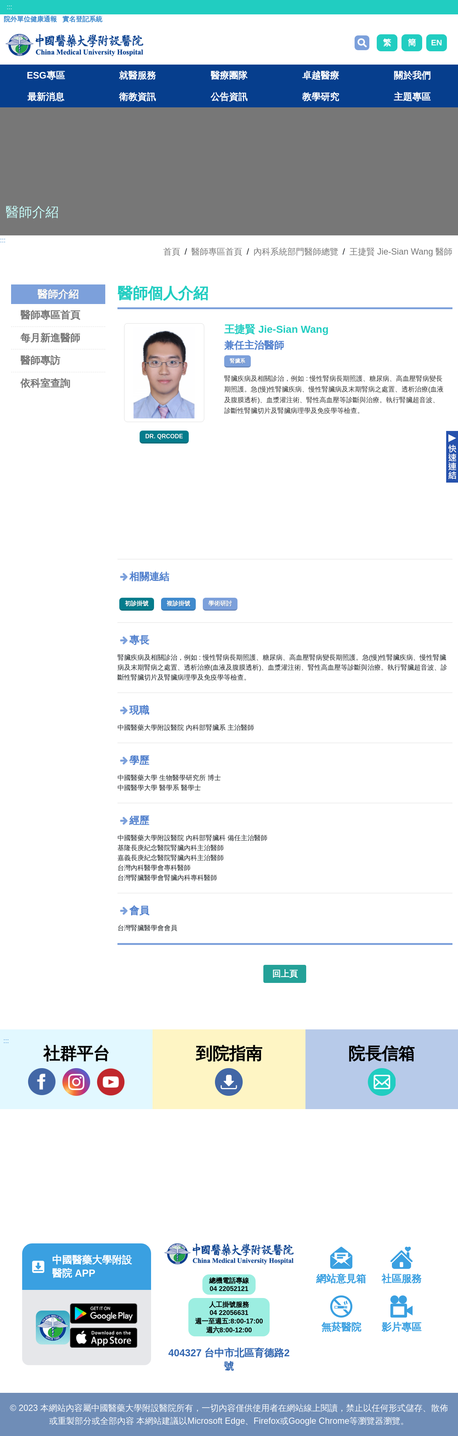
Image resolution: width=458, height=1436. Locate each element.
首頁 (171, 251)
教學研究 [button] (320, 97)
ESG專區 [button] (46, 75)
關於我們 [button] (412, 75)
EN (436, 42)
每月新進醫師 (50, 338)
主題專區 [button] (412, 97)
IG (76, 1082)
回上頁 (285, 973)
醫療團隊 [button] (229, 75)
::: (9, 7)
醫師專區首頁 (50, 315)
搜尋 (362, 42)
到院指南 (229, 1082)
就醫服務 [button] (137, 75)
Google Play (103, 1313)
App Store (103, 1338)
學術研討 (220, 603)
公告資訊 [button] (229, 97)
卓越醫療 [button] (320, 75)
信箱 (382, 1082)
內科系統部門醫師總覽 (295, 251)
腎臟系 (237, 361)
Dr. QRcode (164, 436)
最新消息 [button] (45, 97)
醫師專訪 (40, 360)
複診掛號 (178, 603)
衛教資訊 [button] (137, 97)
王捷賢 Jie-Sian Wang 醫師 (400, 251)
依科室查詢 (45, 383)
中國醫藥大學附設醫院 (228, 1253)
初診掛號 (136, 603)
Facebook (42, 1081)
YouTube (110, 1081)
